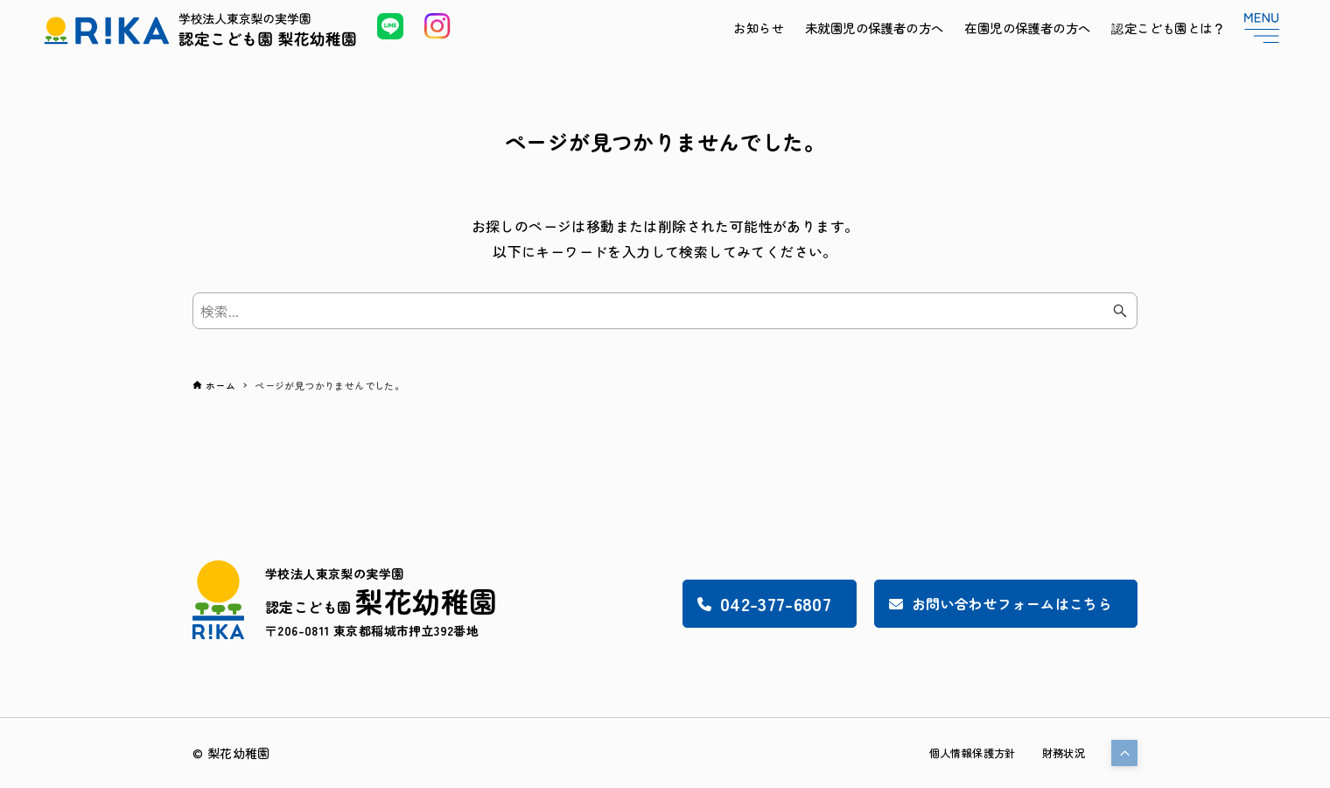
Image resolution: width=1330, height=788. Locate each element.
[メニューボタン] (1262, 28)
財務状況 (1059, 753)
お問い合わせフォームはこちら (982, 603)
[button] (1124, 753)
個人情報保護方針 (957, 753)
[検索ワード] (665, 310)
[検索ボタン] (1120, 310)
